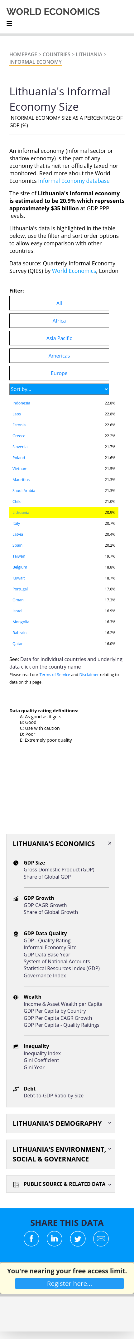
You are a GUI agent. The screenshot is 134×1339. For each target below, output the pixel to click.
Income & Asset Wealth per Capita (63, 1003)
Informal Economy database (74, 180)
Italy (16, 523)
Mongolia (20, 621)
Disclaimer (89, 674)
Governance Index (45, 975)
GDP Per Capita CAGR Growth (58, 1018)
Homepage (23, 54)
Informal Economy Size (50, 947)
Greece (18, 436)
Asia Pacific (59, 338)
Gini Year (34, 1067)
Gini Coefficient (41, 1060)
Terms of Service (55, 674)
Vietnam (19, 468)
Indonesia (21, 403)
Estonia (19, 425)
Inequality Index (42, 1053)
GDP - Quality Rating (47, 940)
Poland (18, 457)
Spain (17, 545)
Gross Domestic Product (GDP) (59, 869)
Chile (17, 501)
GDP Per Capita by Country (55, 1010)
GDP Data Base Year (47, 954)
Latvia (17, 534)
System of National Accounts (57, 961)
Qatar (17, 643)
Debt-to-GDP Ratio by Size (54, 1095)
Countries (56, 54)
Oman (18, 600)
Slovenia (19, 446)
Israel (17, 611)
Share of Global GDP (47, 876)
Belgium (19, 567)
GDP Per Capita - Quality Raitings (61, 1024)
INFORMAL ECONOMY (35, 61)
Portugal (20, 589)
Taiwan (18, 556)
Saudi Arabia (23, 490)
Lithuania (89, 54)
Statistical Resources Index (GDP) (62, 968)
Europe (59, 373)
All (59, 303)
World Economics (74, 270)
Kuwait (18, 578)
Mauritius (21, 479)
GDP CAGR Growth (45, 905)
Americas (59, 355)
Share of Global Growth (51, 912)
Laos (16, 414)
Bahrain (19, 632)
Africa (59, 320)
